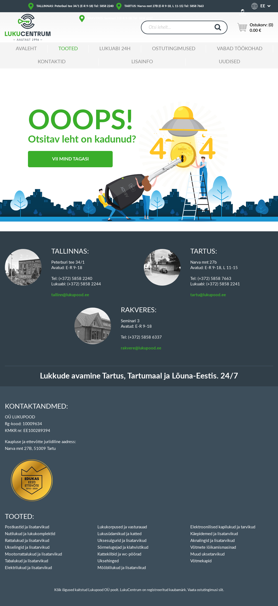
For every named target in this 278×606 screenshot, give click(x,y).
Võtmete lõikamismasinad (213, 547)
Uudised (229, 61)
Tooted (68, 48)
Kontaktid (52, 61)
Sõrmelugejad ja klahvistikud (122, 547)
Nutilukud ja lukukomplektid (30, 534)
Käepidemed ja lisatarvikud (214, 534)
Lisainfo (142, 61)
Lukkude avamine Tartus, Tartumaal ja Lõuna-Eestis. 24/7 (139, 376)
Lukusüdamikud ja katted (119, 534)
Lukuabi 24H (115, 48)
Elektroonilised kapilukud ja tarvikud (222, 527)
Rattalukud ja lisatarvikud (27, 541)
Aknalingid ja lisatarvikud (212, 541)
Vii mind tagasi (70, 159)
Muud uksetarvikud (207, 554)
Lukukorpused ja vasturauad (122, 527)
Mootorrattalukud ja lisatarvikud (33, 554)
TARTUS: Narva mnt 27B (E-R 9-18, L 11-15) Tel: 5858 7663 (164, 6)
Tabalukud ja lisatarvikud (26, 561)
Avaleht (26, 48)
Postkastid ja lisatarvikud (27, 527)
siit (221, 590)
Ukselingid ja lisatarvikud (27, 547)
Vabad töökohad (240, 48)
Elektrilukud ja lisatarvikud (28, 568)
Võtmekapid (200, 561)
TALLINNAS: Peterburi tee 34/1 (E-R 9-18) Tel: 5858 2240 (74, 6)
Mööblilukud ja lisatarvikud (121, 568)
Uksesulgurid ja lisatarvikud (121, 541)
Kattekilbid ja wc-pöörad (119, 554)
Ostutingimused (173, 48)
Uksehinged (108, 561)
